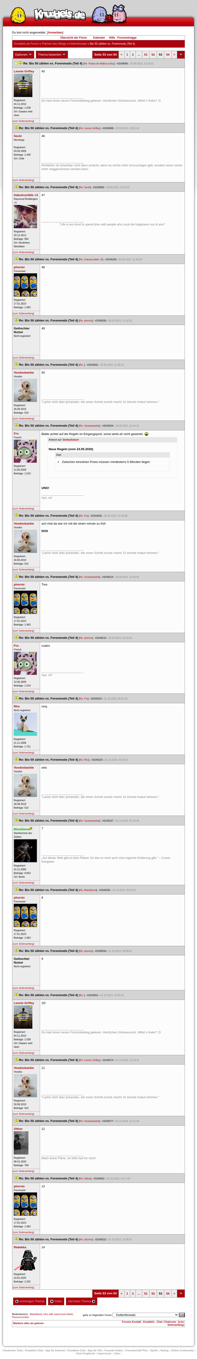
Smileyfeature (71, 439)
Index (56, 1301)
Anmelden (55, 32)
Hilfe (112, 37)
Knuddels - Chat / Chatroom (159, 1321)
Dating (164, 1350)
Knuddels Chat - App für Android (45, 1350)
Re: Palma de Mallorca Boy (99, 63)
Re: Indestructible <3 (91, 259)
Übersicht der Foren (73, 37)
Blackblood (36, 1314)
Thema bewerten (52, 55)
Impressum (105, 1353)
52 (153, 54)
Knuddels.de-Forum (26, 43)
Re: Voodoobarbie (89, 425)
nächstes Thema (81, 1301)
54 (167, 54)
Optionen (23, 55)
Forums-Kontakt (131, 1321)
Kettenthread (78, 43)
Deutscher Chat (12, 1350)
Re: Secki (85, 187)
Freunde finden (113, 1350)
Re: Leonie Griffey (90, 128)
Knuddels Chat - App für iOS (84, 1350)
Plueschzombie (20, 1317)
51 (145, 54)
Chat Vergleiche (85, 1353)
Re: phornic (86, 320)
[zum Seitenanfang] (23, 121)
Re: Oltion (85, 1178)
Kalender (99, 37)
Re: (82, 364)
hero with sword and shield (58, 1314)
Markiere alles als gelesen (28, 1323)
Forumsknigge (127, 37)
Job (117, 1353)
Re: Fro (84, 515)
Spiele (154, 1350)
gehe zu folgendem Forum (97, 1315)
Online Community (182, 1350)
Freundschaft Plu (137, 1350)
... (139, 54)
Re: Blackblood (88, 890)
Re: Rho (84, 759)
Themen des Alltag (54, 43)
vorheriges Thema (29, 1301)
